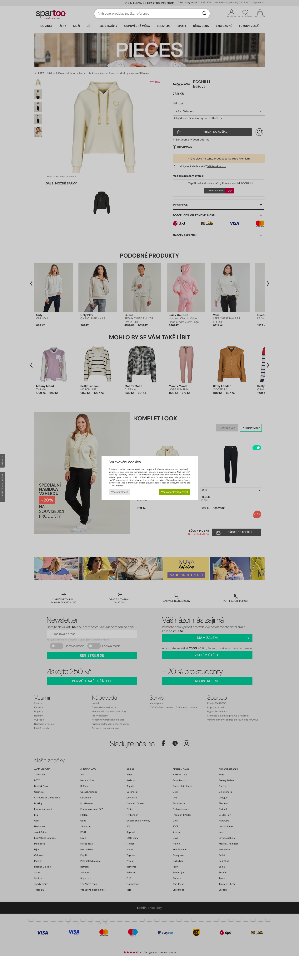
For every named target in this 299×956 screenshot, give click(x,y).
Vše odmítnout (119, 492)
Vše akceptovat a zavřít (174, 492)
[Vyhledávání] (204, 13)
